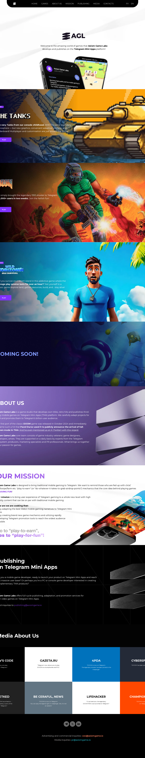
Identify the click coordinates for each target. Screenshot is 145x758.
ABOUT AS (57, 4)
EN (132, 4)
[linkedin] (78, 724)
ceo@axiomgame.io (92, 736)
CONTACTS (108, 4)
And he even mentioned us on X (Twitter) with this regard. (49, 430)
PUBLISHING (83, 4)
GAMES (44, 4)
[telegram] (66, 724)
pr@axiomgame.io (81, 740)
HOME (34, 4)
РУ (127, 4)
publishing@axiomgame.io (28, 605)
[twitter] (72, 724)
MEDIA (96, 4)
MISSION (70, 4)
